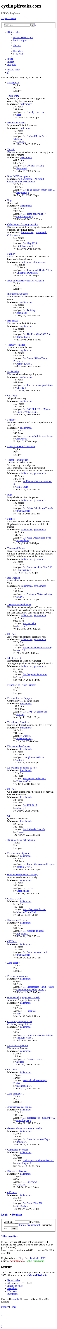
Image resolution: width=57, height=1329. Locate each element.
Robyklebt (21, 933)
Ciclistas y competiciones (19, 1021)
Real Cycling (13, 371)
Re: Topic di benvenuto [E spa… (39, 864)
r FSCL (43, 1258)
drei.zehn (20, 626)
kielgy (19, 596)
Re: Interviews (30, 1182)
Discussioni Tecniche (17, 920)
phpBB (16, 1299)
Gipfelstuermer (14, 181)
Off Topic (12, 395)
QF (8, 816)
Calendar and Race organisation (22, 224)
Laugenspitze (22, 570)
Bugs (9, 200)
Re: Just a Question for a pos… (38, 537)
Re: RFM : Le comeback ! (35, 711)
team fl (19, 650)
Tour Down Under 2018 (34, 778)
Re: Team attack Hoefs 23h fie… (39, 270)
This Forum (13, 96)
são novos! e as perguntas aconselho (24, 1128)
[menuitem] (23, 37)
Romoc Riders (23, 337)
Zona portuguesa (15, 1093)
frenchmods (26, 703)
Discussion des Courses (18, 746)
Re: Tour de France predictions (38, 385)
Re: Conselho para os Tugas (36, 1139)
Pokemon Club (23, 738)
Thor (18, 677)
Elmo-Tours (22, 487)
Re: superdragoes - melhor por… (39, 1117)
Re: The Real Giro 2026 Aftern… (39, 334)
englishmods (26, 302)
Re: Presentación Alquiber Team (38, 987)
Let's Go (20, 1184)
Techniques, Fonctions (18, 722)
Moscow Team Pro (25, 912)
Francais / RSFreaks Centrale (21, 685)
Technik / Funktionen (17, 459)
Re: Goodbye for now (33, 112)
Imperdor (21, 1142)
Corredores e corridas (17, 1149)
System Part (13, 82)
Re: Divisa (28, 888)
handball (34, 1258)
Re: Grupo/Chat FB (32, 1203)
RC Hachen (22, 540)
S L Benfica (22, 1206)
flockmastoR (27, 179)
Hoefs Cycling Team (26, 412)
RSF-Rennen (13, 577)
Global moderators (35, 1261)
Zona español (13, 962)
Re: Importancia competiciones (38, 1035)
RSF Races (12, 320)
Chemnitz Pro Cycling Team (30, 989)
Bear (18, 114)
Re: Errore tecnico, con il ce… (37, 952)
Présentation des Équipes (19, 698)
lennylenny (21, 192)
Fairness (11, 518)
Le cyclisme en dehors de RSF (22, 767)
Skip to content (8, 18)
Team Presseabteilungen (19, 604)
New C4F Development (18, 176)
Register (17, 1214)
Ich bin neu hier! (15, 658)
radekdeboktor (23, 1086)
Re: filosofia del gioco (34, 931)
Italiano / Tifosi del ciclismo (21, 840)
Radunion (21, 168)
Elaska (19, 714)
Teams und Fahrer (16, 548)
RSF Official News (16, 122)
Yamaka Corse (23, 866)
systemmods (26, 104)
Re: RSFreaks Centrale (34, 829)
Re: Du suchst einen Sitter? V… (38, 567)
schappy (20, 808)
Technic (11, 149)
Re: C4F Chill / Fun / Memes (37, 409)
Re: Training (29, 310)
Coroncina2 (22, 891)
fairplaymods (40, 262)
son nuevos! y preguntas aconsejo (23, 997)
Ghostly (20, 388)
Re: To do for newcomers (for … (39, 189)
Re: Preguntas (29, 1011)
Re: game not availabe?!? (35, 214)
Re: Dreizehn (29, 623)
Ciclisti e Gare (14, 898)
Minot (19, 760)
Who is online (9, 1236)
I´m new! (11, 419)
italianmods (26, 473)
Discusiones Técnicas (17, 1045)
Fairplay (11, 254)
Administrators (17, 1261)
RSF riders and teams (17, 294)
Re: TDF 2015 (30, 805)
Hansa (19, 1013)
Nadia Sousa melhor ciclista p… (38, 1160)
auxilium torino (23, 1037)
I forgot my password (29, 1225)
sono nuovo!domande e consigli (22, 874)
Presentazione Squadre (18, 853)
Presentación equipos (17, 976)
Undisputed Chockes (26, 273)
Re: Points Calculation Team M (38, 508)
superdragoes (22, 1120)
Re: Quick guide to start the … (38, 436)
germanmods (40, 473)
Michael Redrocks (37, 1275)
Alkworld (39, 179)
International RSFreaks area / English (25, 280)
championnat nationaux (34, 757)
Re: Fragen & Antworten (35, 674)
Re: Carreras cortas (32, 1059)
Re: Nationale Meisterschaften (37, 594)
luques (19, 1061)
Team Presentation (16, 344)
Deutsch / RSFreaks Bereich (21, 446)
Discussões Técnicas (17, 1171)
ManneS (20, 141)
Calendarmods (14, 235)
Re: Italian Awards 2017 (34, 909)
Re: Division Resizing (33, 165)
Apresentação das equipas (19, 1107)
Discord (27, 735)
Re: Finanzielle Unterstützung (37, 647)
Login (4, 1214)
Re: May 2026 (30, 243)
